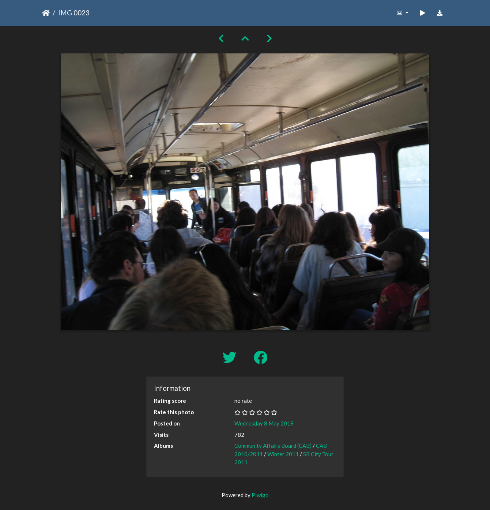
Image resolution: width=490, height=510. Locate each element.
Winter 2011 (283, 454)
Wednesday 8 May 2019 (264, 423)
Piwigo (260, 495)
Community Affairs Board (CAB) (273, 445)
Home (46, 13)
